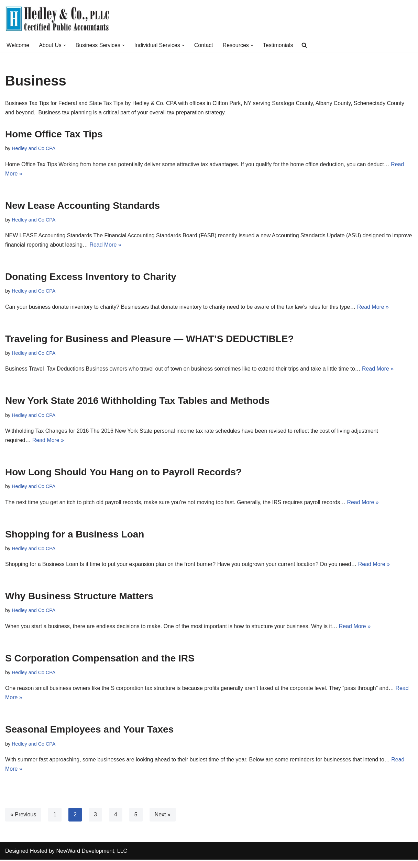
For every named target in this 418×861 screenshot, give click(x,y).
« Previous (23, 816)
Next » (162, 816)
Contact (204, 45)
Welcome (18, 45)
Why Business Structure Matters (79, 597)
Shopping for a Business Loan (74, 535)
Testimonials (279, 45)
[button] (64, 45)
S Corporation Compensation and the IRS (100, 659)
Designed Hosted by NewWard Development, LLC (66, 852)
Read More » (127, 245)
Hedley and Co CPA (34, 148)
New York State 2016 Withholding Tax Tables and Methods (137, 401)
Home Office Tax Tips (54, 134)
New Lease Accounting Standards (82, 205)
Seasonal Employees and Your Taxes (89, 730)
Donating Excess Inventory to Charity (90, 277)
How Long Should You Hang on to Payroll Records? (123, 472)
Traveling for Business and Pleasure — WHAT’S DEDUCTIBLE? (149, 339)
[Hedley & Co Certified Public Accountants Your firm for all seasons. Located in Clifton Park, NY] (57, 19)
